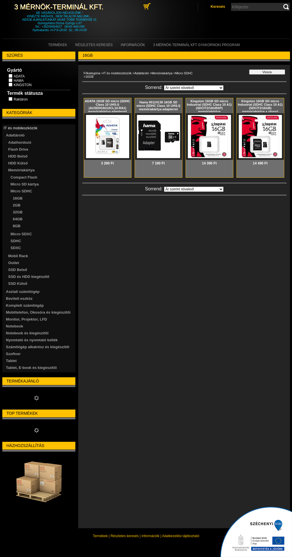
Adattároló (141, 73)
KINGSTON (23, 85)
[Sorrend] (194, 87)
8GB (17, 226)
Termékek (100, 536)
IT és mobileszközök (117, 73)
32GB (18, 212)
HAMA (19, 81)
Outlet (13, 263)
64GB (18, 219)
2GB (17, 205)
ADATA (19, 76)
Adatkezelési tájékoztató (180, 536)
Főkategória (92, 73)
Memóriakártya (162, 73)
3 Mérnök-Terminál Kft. (59, 7)
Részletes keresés (124, 536)
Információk (150, 536)
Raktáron (21, 99)
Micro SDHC (184, 73)
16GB (18, 198)
